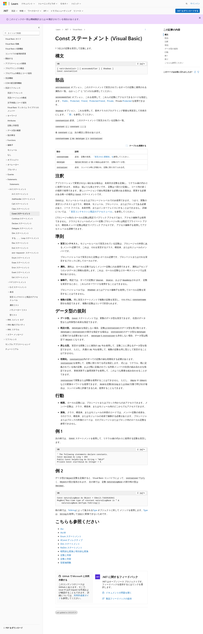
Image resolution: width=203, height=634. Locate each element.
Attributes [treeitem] (12, 120)
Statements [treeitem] (14, 184)
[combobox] (21, 33)
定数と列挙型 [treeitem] (13, 125)
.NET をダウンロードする (187, 11)
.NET (66, 29)
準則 (166, 45)
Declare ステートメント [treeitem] (22, 223)
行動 (166, 52)
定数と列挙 (65, 555)
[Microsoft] (5, 3)
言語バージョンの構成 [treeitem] (17, 97)
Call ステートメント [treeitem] (20, 203)
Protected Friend (97, 100)
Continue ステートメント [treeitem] (22, 218)
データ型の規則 (171, 48)
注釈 (166, 41)
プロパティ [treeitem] (12, 169)
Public (65, 100)
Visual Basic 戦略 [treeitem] (12, 44)
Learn (58, 29)
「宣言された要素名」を (103, 156)
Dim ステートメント (70, 543)
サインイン (195, 3)
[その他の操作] (145, 30)
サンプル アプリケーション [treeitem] (16, 344)
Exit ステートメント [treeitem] (20, 277)
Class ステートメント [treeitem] (21, 208)
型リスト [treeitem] (13, 315)
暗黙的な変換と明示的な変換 (74, 551)
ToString (72, 510)
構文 (166, 34)
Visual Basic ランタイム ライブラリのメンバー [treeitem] (23, 109)
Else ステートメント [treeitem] (20, 243)
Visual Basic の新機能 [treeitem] (14, 48)
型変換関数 (65, 562)
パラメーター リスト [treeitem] (18, 310)
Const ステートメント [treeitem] (21, 213)
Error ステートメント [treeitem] (21, 267)
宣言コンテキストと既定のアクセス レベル (91, 211)
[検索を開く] (186, 3)
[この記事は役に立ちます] (195, 72)
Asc (62, 528)
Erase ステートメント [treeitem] (21, 262)
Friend (84, 100)
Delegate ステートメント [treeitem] (22, 228)
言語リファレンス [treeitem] (15, 93)
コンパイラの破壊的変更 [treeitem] (15, 53)
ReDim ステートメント (71, 547)
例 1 (166, 55)
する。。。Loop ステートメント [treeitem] (25, 238)
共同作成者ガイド (74, 597)
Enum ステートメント (70, 536)
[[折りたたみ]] (39, 27)
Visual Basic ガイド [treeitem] (13, 39)
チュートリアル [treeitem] (12, 349)
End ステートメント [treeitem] (20, 248)
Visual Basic (77, 29)
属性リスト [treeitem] (14, 305)
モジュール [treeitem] (12, 150)
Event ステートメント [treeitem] (21, 272)
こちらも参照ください (174, 62)
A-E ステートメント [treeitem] (20, 194)
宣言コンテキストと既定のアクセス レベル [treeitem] (24, 299)
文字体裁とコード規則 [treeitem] (17, 102)
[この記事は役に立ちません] (198, 72)
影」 (71, 114)
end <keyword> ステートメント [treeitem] (25, 252)
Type (95, 510)
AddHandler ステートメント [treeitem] (23, 199)
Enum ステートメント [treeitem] (21, 257)
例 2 (166, 59)
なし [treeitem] (9, 155)
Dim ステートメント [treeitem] (20, 233)
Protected (74, 100)
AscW (63, 532)
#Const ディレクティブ (71, 540)
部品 (166, 38)
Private (110, 100)
